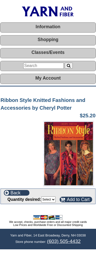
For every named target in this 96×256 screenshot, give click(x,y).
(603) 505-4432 (64, 241)
